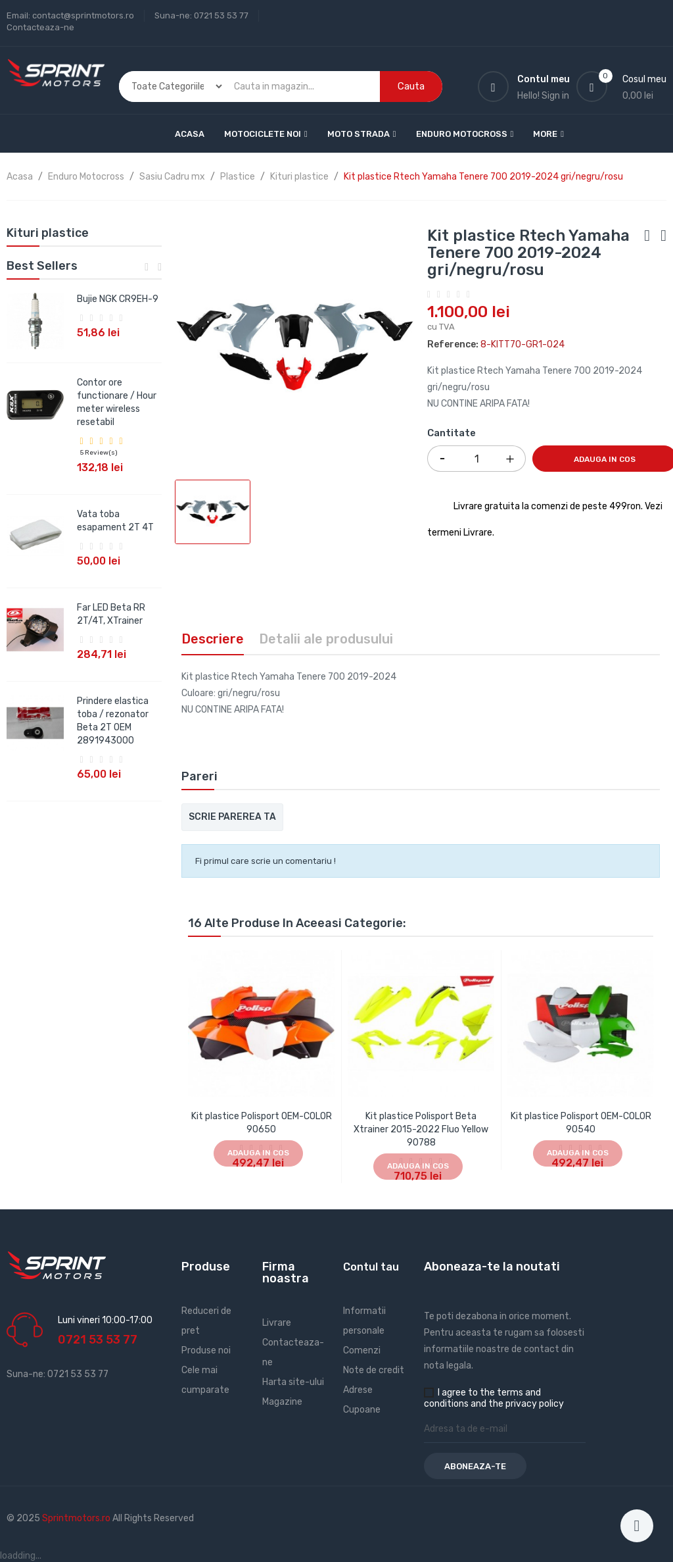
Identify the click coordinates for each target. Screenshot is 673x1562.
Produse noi (206, 1350)
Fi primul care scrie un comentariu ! (265, 861)
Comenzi (362, 1350)
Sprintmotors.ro (77, 1518)
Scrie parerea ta (232, 816)
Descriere (212, 639)
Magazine (282, 1401)
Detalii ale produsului (326, 639)
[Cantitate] (476, 458)
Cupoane (362, 1409)
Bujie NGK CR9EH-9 (117, 299)
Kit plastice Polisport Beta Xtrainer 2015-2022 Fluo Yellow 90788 (421, 1129)
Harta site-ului (293, 1382)
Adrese (358, 1390)
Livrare (276, 1322)
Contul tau (371, 1267)
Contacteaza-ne (40, 27)
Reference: (452, 344)
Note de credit (373, 1370)
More (545, 134)
